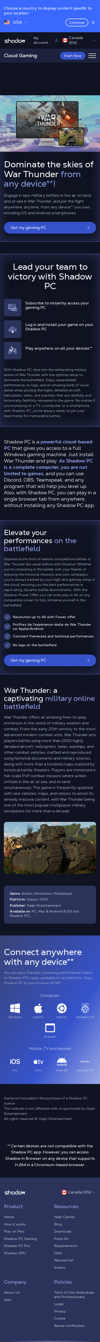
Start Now (73, 56)
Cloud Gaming (20, 55)
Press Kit (61, 1238)
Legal (59, 1304)
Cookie (59, 1318)
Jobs (7, 1300)
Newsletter (63, 1260)
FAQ (58, 1253)
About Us (12, 1292)
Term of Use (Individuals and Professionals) (74, 1294)
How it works (15, 1224)
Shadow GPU (15, 1253)
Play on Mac (14, 1231)
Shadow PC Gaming (20, 1238)
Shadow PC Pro (17, 1246)
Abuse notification (69, 1325)
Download (62, 1231)
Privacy (60, 1311)
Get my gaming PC (50, 227)
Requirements (66, 1246)
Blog (58, 1224)
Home (9, 1217)
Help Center (64, 1217)
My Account (46, 40)
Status (59, 1267)
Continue (76, 22)
